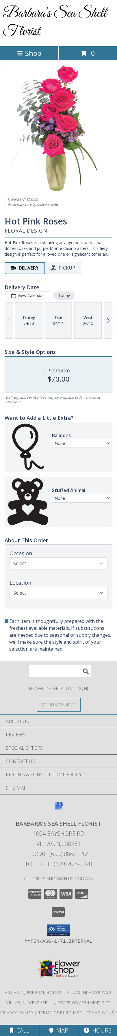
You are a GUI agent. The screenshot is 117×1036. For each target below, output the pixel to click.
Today (64, 295)
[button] (58, 930)
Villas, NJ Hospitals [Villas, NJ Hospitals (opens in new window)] (89, 992)
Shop (29, 53)
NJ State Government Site (82, 1002)
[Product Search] (60, 671)
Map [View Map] (58, 1030)
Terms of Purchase (60, 1012)
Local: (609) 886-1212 (58, 854)
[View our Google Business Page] (58, 808)
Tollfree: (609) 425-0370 (58, 864)
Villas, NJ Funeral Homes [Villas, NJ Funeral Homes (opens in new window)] (33, 992)
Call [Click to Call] (19, 1030)
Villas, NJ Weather (27, 1002)
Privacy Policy (17, 1012)
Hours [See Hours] (97, 1030)
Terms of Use (102, 1012)
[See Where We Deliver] (59, 704)
